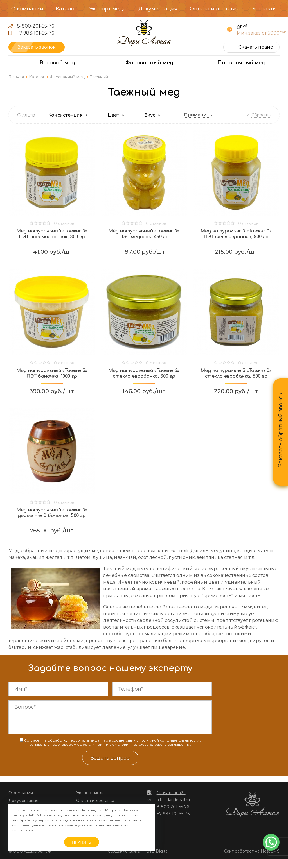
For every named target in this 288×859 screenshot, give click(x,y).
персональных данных (88, 740)
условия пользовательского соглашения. (153, 744)
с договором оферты (72, 744)
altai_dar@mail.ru (173, 799)
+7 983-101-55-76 (35, 33)
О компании (27, 9)
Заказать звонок (37, 47)
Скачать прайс (171, 792)
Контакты (264, 9)
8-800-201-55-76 (35, 26)
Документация (157, 9)
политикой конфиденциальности (169, 740)
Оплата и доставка (215, 9)
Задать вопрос (110, 758)
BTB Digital (157, 851)
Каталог (66, 9)
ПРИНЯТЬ (81, 842)
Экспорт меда (107, 9)
